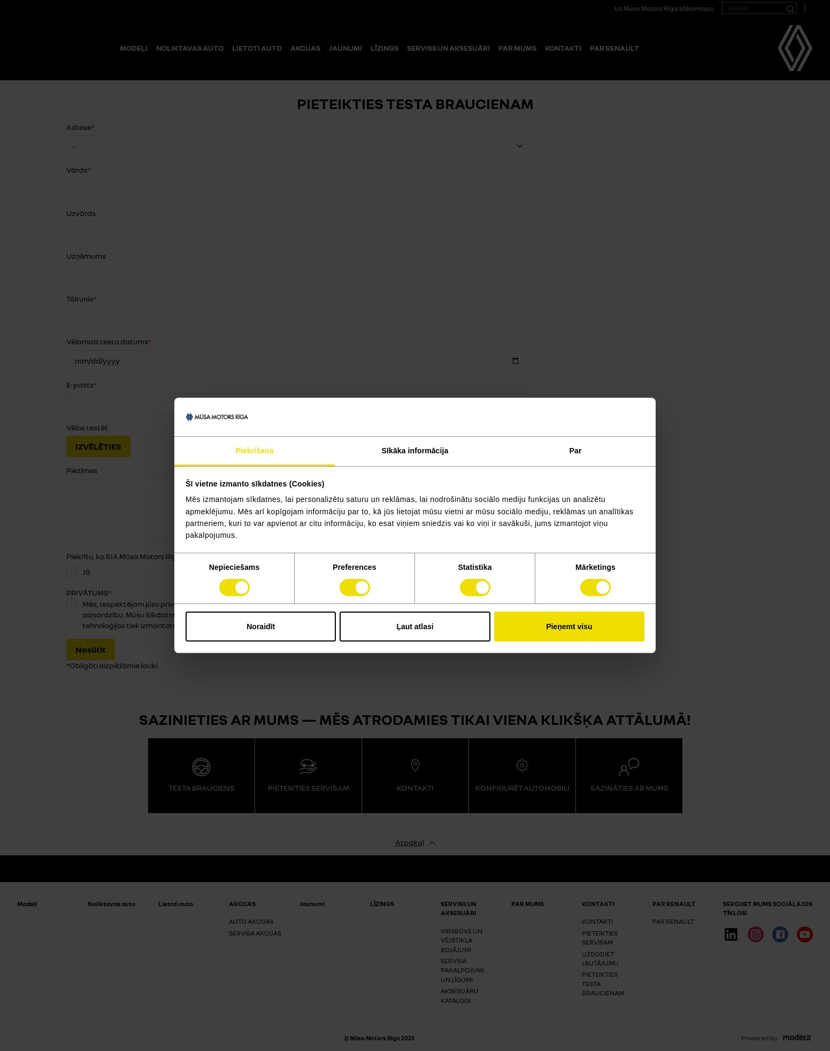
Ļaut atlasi (414, 626)
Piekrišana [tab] (254, 450)
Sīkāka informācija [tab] (415, 450)
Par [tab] (576, 450)
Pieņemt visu (569, 626)
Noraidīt (261, 626)
